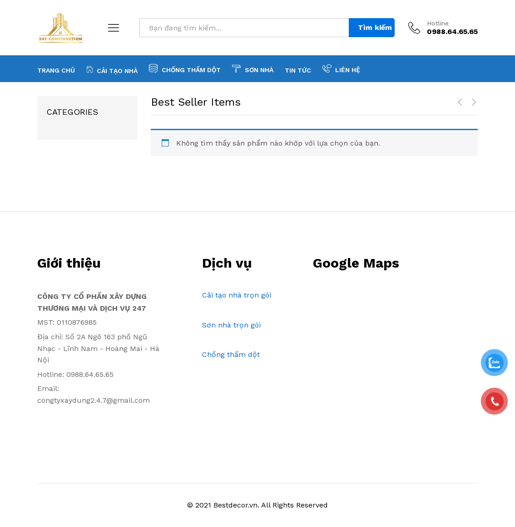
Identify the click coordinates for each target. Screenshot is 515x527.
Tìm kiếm (375, 27)
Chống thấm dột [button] (185, 68)
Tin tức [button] (298, 70)
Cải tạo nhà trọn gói (236, 295)
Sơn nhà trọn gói (231, 325)
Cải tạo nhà (112, 69)
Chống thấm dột (231, 354)
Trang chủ (56, 70)
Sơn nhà (252, 68)
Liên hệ (341, 68)
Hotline (438, 23)
